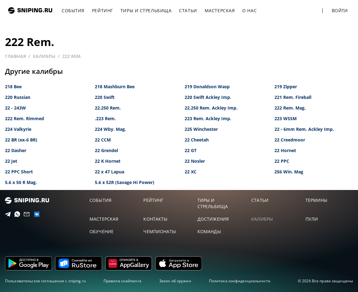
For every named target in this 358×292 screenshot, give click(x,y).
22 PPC (281, 161)
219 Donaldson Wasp (207, 87)
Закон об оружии (175, 281)
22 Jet (11, 161)
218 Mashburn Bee (115, 87)
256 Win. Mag (288, 172)
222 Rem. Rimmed (24, 118)
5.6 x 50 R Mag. (21, 182)
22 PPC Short (19, 172)
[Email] (25, 214)
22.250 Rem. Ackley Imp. (211, 108)
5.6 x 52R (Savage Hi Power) (124, 182)
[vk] (34, 214)
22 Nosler (195, 161)
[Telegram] (6, 214)
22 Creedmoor (289, 140)
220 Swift (105, 97)
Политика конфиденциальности (239, 281)
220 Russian (17, 97)
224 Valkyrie (18, 129)
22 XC (191, 172)
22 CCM (103, 140)
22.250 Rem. (108, 108)
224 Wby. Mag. (110, 129)
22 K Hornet (107, 161)
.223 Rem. (105, 118)
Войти (340, 10)
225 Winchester (201, 129)
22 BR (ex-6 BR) (21, 140)
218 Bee (13, 87)
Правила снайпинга (122, 281)
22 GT (191, 150)
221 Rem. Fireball (292, 97)
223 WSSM (285, 118)
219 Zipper (285, 87)
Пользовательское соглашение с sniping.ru (45, 281)
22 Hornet (285, 150)
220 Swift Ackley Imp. (208, 97)
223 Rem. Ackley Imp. (208, 118)
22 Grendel (106, 150)
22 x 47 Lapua (109, 172)
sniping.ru (30, 10)
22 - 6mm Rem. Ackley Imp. (304, 129)
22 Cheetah (197, 140)
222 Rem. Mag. (290, 108)
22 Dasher (15, 150)
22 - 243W (15, 108)
